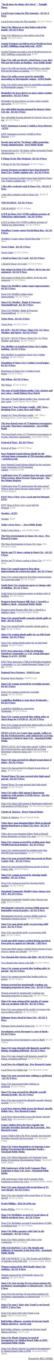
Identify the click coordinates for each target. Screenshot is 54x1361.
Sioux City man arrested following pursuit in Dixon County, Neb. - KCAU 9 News (26, 859)
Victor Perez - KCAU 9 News (15, 319)
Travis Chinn (7, 252)
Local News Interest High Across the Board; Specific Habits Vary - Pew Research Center (27, 1109)
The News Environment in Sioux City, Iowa (21, 544)
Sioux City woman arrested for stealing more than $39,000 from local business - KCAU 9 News (25, 843)
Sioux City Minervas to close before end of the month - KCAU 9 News (23, 28)
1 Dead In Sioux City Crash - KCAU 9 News (22, 258)
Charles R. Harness (10, 817)
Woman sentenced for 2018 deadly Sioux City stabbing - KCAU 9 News (23, 1267)
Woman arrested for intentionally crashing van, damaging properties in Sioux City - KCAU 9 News (26, 986)
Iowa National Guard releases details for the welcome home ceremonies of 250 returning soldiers (26, 467)
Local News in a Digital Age (14, 1070)
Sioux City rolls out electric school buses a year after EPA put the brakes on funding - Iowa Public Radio (26, 61)
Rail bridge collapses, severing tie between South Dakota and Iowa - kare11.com (25, 1322)
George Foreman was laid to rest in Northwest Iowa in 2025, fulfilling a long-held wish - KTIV (26, 44)
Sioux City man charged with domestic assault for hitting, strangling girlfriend (24, 1057)
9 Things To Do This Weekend (15, 164)
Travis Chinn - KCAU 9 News (15, 247)
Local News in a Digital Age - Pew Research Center (26, 1064)
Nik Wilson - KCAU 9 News (14, 379)
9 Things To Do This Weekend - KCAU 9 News (24, 158)
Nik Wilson (6, 385)
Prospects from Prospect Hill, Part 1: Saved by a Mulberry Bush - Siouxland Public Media (25, 602)
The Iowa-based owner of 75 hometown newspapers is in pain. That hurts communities (26, 435)
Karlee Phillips (8, 1209)
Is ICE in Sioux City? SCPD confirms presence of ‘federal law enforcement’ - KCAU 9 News (25, 215)
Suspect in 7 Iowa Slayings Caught (17, 415)
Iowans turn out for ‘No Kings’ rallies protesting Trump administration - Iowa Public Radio (25, 143)
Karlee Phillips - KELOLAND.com (18, 1203)
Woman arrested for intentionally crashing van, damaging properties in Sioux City (22, 994)
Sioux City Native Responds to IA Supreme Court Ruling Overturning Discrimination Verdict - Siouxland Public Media (25, 1149)
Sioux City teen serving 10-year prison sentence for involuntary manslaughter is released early (25, 1295)
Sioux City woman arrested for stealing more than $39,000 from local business (24, 851)
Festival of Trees (9, 448)
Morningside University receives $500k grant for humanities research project (23, 917)
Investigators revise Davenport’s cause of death (23, 1039)
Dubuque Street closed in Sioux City (18, 1026)
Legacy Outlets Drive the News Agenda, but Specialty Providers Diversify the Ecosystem (26, 1136)
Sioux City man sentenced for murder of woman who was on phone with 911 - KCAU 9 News (24, 1002)
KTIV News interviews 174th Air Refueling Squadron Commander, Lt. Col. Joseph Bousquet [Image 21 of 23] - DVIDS (25, 653)
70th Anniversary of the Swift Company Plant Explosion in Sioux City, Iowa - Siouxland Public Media (25, 1170)
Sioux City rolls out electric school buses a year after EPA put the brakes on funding (25, 69)
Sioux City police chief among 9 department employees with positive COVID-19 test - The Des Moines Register (25, 795)
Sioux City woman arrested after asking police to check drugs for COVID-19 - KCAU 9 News (25, 717)
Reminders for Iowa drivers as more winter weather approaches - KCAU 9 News (26, 94)
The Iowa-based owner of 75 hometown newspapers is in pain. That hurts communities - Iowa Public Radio (26, 426)
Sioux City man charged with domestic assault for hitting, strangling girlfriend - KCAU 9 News (25, 1049)
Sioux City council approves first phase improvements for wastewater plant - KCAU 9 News (26, 570)
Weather (5, 519)
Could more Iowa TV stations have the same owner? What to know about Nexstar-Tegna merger (25, 487)
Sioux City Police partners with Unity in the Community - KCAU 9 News (22, 1232)
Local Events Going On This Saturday (18, 21)
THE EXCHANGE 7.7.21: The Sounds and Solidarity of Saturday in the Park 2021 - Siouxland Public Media (26, 1250)
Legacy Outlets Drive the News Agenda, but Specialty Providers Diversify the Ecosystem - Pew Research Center (25, 1127)
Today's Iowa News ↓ (11, 530)
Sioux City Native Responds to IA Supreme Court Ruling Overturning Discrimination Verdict (24, 1158)
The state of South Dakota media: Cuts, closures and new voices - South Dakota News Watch (27, 391)
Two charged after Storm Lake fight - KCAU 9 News (27, 957)
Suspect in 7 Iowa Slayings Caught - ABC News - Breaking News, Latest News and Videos (25, 408)
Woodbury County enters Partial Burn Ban (20, 238)
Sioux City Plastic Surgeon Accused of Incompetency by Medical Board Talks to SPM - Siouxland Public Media (24, 1340)
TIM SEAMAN (8, 208)
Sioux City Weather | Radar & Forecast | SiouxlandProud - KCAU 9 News (21, 303)
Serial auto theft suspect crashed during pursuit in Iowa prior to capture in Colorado (26, 950)
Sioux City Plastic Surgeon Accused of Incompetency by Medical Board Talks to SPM (26, 1349)
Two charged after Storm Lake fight (17, 963)
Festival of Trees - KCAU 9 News (17, 442)
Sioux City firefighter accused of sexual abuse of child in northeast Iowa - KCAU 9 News (24, 1216)
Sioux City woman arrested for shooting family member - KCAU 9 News (24, 876)
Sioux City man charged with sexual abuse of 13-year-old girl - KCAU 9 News (25, 1188)
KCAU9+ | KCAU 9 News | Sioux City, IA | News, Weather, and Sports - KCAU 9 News (25, 331)
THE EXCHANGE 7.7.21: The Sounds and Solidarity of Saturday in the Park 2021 (26, 1259)
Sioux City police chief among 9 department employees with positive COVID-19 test (26, 804)
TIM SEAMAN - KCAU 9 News (17, 202)
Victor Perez (7, 324)
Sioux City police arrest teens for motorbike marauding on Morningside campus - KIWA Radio (26, 77)
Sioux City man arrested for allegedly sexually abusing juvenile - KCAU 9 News (23, 1093)
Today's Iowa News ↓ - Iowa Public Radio (21, 524)
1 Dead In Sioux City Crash (14, 264)
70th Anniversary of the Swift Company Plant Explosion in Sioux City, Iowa (22, 1180)
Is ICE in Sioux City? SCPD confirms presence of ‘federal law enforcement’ (24, 223)
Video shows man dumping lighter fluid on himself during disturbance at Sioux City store (24, 835)
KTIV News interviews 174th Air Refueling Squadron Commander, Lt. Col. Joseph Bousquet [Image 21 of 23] (26, 664)
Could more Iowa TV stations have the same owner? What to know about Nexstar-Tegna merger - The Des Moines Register (26, 478)
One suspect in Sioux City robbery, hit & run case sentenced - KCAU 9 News (25, 270)
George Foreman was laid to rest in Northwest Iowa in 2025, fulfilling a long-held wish (26, 53)
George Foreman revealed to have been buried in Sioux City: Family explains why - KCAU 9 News (25, 171)
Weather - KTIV (9, 513)
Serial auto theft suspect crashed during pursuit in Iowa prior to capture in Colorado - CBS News (26, 941)
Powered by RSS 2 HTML (40, 1358)
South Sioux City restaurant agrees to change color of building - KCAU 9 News (26, 586)
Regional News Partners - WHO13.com (20, 672)
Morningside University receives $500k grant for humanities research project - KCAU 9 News (25, 909)
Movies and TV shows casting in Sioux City (21, 560)
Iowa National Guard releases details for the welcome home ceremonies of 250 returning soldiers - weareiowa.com (26, 456)
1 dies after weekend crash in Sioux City (19, 194)
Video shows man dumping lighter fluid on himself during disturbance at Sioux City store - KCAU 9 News (26, 825)
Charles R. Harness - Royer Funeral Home (22, 812)
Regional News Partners (12, 678)
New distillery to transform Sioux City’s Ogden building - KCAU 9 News (24, 347)
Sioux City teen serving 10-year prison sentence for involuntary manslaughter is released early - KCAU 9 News (26, 1286)
